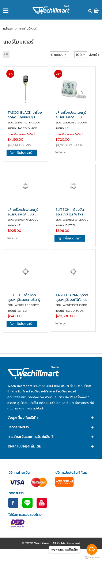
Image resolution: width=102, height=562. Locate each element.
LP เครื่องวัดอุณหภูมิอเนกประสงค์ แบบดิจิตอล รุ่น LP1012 (23, 212)
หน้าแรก (8, 28)
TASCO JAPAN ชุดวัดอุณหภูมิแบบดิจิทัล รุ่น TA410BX (72, 297)
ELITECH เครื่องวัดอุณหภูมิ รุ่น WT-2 (70, 212)
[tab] (51, 418)
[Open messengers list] (92, 549)
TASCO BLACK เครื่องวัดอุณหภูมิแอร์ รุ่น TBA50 (25, 115)
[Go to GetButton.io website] (92, 557)
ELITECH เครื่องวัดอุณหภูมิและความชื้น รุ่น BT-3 (25, 297)
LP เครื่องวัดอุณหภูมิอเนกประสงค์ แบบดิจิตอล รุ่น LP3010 (71, 115)
